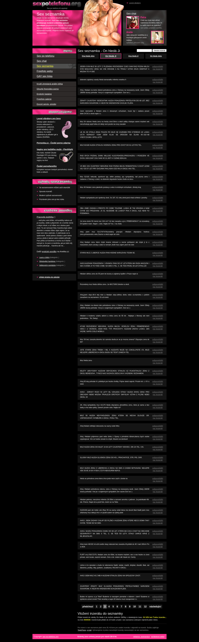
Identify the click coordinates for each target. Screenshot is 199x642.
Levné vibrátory (135, 3)
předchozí (87, 606)
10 (134, 606)
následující (155, 606)
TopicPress (82, 630)
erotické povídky (49, 251)
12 (145, 606)
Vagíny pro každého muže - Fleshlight (55, 149)
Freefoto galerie (44, 99)
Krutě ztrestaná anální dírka (50, 84)
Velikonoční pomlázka (47, 265)
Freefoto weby (45, 71)
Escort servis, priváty (46, 104)
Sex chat (42, 61)
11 (140, 606)
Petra (143, 17)
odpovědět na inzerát (157, 67)
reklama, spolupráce (141, 637)
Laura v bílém (44, 257)
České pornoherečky (47, 166)
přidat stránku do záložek (49, 277)
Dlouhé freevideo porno (48, 89)
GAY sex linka (44, 76)
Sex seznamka (45, 66)
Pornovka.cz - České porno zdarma (53, 143)
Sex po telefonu (57, 3)
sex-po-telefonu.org (50, 637)
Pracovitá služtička (45, 217)
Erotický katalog (44, 94)
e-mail (89, 630)
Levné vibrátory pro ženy (49, 118)
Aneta (129, 32)
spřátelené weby (157, 637)
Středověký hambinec (47, 261)
